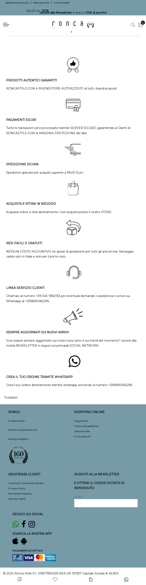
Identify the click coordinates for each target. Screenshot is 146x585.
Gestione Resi (82, 431)
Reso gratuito (41, 2)
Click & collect (62, 2)
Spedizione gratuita (17, 2)
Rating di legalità (18, 438)
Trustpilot (11, 397)
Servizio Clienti (17, 498)
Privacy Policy (16, 488)
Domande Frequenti (20, 493)
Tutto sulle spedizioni (86, 426)
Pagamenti (81, 420)
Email (77, 496)
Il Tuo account (82, 436)
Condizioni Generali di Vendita (26, 483)
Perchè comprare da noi (22, 429)
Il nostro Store (16, 420)
